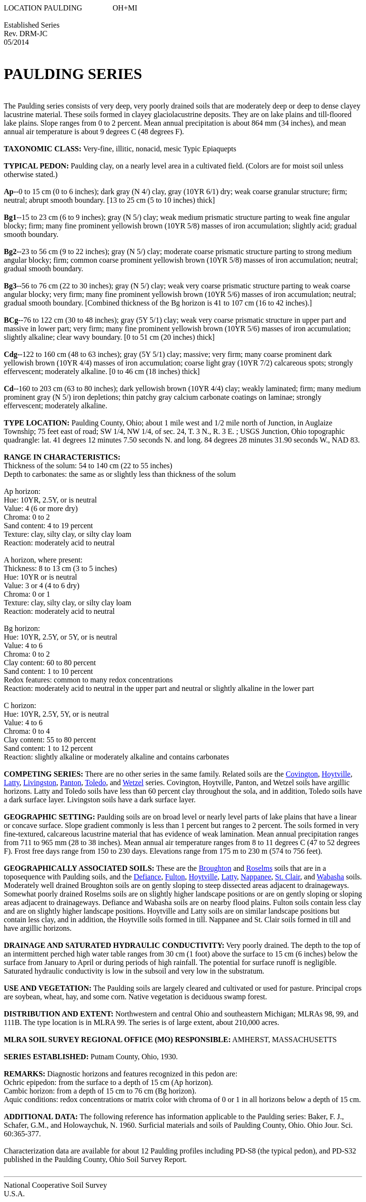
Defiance (147, 877)
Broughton (215, 868)
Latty (12, 782)
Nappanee (256, 877)
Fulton (175, 877)
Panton (70, 782)
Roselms (259, 868)
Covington (301, 774)
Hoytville (336, 774)
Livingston (39, 782)
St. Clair (287, 877)
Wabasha (330, 877)
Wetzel (132, 782)
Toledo (95, 782)
